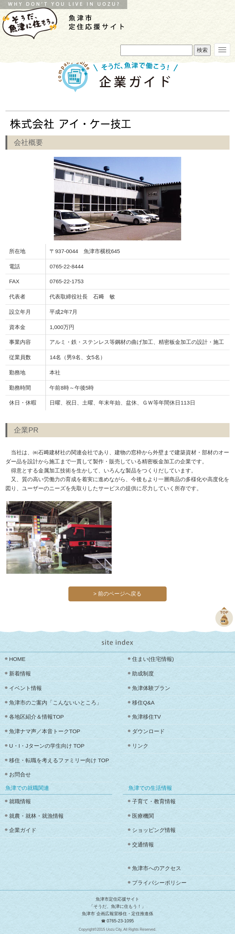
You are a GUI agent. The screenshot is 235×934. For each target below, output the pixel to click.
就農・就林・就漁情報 (36, 816)
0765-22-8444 (66, 266)
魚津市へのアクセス (156, 868)
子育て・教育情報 (154, 801)
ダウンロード (148, 731)
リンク (140, 746)
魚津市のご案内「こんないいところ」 (55, 702)
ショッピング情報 (154, 830)
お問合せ (20, 774)
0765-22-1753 (66, 281)
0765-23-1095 (120, 920)
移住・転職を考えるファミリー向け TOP (59, 760)
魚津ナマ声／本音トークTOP (44, 731)
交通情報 (143, 844)
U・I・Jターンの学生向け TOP (46, 746)
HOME (17, 659)
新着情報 (20, 673)
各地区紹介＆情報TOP (36, 717)
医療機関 (143, 816)
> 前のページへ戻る (117, 593)
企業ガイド (22, 830)
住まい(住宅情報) (153, 659)
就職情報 (20, 801)
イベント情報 (25, 688)
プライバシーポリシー (159, 883)
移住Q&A (143, 702)
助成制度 (143, 673)
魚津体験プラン (151, 688)
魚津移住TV (146, 717)
